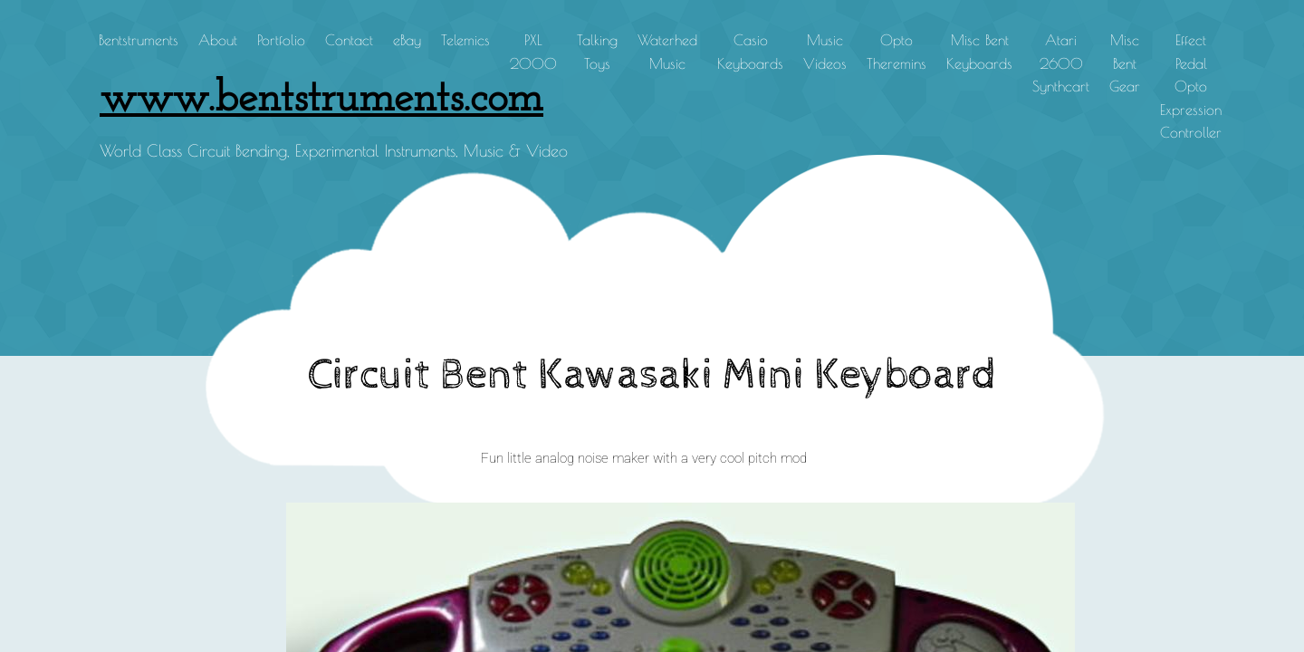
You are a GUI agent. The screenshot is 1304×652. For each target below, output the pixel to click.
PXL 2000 (533, 52)
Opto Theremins (896, 52)
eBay (407, 40)
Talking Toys (597, 52)
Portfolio (281, 40)
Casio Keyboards (750, 52)
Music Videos (825, 52)
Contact (349, 40)
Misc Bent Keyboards (979, 52)
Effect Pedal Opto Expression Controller (1191, 86)
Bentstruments (138, 40)
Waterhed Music (667, 52)
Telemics (465, 40)
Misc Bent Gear (1124, 63)
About (217, 40)
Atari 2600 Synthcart (1060, 63)
